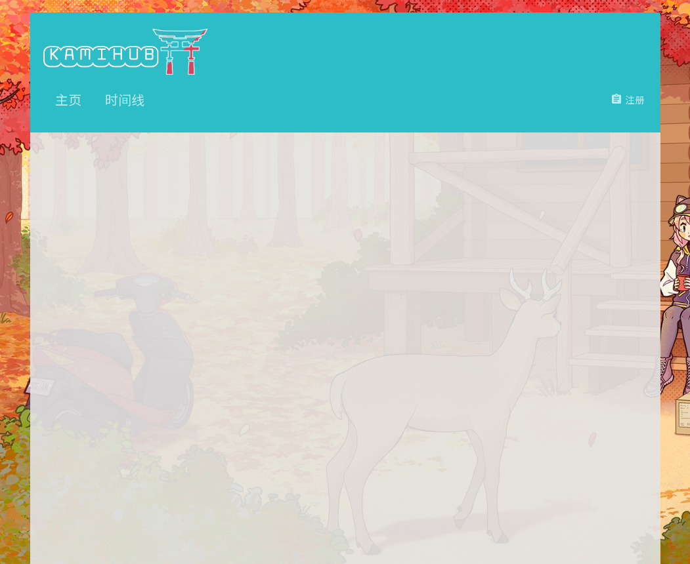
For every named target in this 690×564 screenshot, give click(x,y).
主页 (619, 526)
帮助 (594, 526)
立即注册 (371, 450)
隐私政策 (561, 526)
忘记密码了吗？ (287, 348)
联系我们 (469, 526)
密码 (219, 327)
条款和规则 (515, 526)
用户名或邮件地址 (189, 284)
